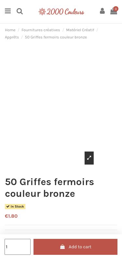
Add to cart (75, 247)
